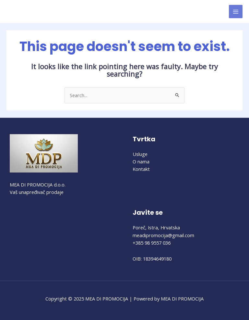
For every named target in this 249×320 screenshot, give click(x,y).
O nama (141, 161)
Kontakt (141, 169)
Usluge (140, 154)
